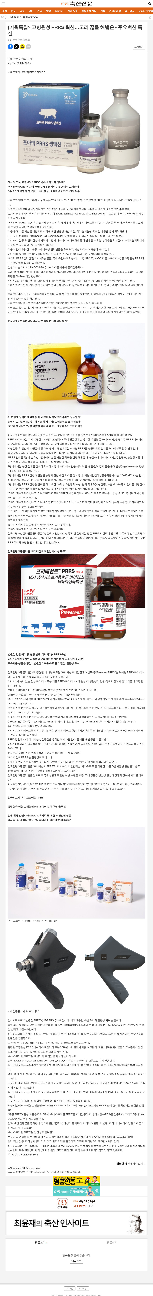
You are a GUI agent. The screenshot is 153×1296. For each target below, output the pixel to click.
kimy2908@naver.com (28, 1168)
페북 (10, 46)
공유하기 (150, 17)
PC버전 (82, 1288)
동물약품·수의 (30, 17)
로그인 (70, 1288)
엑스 (16, 46)
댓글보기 (41, 1242)
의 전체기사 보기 (129, 1163)
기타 (28, 46)
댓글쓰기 (112, 1242)
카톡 (22, 46)
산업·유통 (13, 17)
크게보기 (139, 46)
